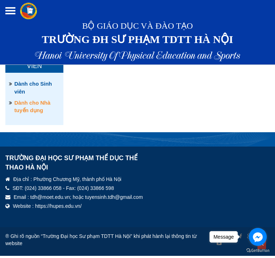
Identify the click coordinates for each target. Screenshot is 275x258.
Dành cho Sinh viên (33, 87)
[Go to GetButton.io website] (257, 250)
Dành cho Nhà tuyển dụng (32, 106)
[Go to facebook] (258, 237)
